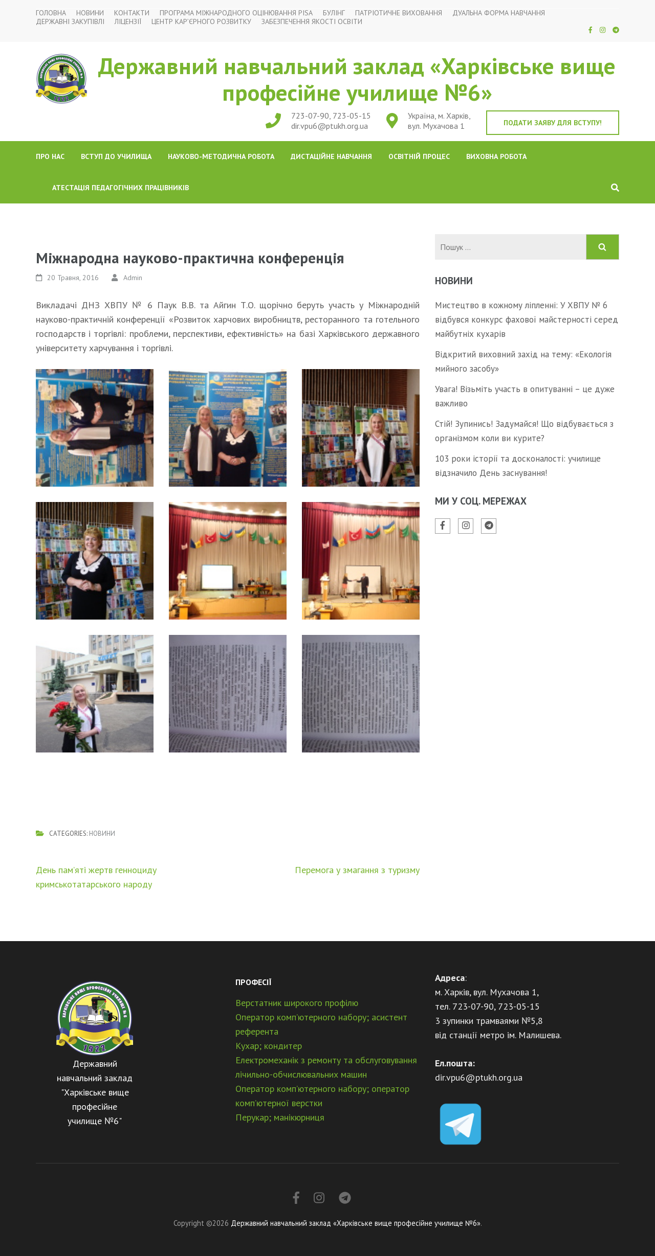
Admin (132, 277)
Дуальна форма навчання (498, 13)
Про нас (50, 156)
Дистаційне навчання (331, 156)
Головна (51, 13)
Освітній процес (419, 156)
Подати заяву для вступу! (553, 122)
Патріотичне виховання (398, 13)
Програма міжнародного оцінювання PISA (236, 13)
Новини (90, 13)
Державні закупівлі (70, 21)
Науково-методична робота (221, 156)
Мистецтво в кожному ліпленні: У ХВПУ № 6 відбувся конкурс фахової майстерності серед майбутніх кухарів (526, 319)
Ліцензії (128, 21)
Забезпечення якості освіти (311, 21)
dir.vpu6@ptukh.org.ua (329, 126)
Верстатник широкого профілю (296, 1003)
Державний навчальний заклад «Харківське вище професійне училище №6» (357, 79)
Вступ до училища (116, 156)
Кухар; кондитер (268, 1046)
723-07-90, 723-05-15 (331, 115)
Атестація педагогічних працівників (120, 187)
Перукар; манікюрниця (279, 1117)
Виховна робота (496, 156)
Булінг (334, 13)
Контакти (131, 13)
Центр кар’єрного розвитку (201, 21)
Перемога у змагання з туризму (357, 870)
